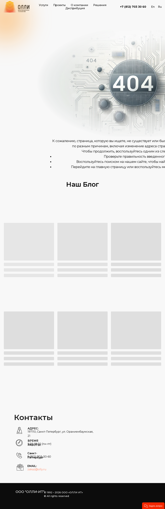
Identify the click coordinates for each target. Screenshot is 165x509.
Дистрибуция (75, 8)
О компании (79, 5)
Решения (99, 5)
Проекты (59, 5)
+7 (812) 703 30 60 (133, 6)
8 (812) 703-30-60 (39, 456)
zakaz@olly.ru (36, 469)
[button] (153, 505)
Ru (160, 6)
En (153, 6)
